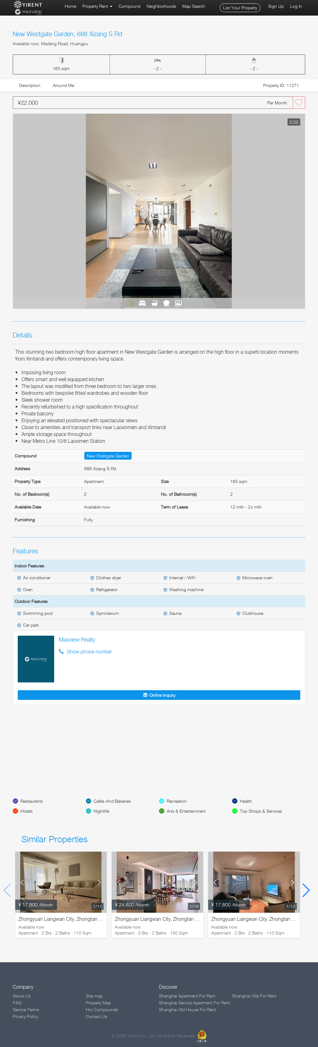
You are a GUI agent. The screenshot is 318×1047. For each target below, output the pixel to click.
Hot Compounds (102, 1009)
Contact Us (96, 1016)
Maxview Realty (77, 639)
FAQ (17, 1002)
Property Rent (97, 6)
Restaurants (32, 801)
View (178, 302)
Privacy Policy (25, 1016)
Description (29, 85)
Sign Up (276, 6)
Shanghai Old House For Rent (187, 1009)
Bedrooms (142, 302)
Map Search (193, 6)
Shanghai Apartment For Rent (187, 995)
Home (70, 6)
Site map (94, 995)
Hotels (27, 811)
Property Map (98, 1002)
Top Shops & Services (261, 811)
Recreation (177, 801)
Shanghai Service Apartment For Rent (194, 1002)
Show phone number (89, 652)
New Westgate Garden (108, 455)
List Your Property (240, 7)
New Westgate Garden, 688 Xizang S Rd (67, 34)
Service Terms (26, 1009)
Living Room (129, 302)
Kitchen (166, 302)
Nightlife (101, 811)
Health (246, 801)
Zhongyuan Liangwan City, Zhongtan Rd (61, 919)
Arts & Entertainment (186, 811)
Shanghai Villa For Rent (254, 995)
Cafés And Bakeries (112, 801)
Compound (129, 6)
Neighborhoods (161, 6)
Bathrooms (154, 302)
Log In (296, 6)
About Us (22, 995)
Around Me (63, 85)
